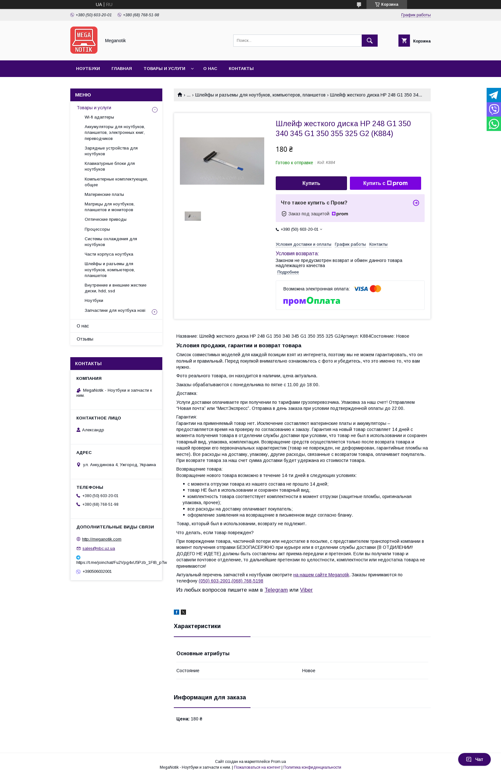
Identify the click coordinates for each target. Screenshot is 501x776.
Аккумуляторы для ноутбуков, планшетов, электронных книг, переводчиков (115, 132)
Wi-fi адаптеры (99, 117)
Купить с (385, 183)
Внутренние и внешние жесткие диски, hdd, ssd (115, 288)
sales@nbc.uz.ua (98, 548)
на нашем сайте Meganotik (321, 574)
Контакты (241, 68)
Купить (311, 183)
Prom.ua (278, 761)
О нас (210, 68)
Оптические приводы (106, 219)
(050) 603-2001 (214, 580)
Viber (306, 590)
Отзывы (85, 339)
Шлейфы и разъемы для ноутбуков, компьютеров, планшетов (260, 94)
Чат (474, 759)
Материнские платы (104, 194)
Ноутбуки (88, 68)
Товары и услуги (164, 68)
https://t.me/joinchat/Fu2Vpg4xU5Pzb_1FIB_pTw (116, 562)
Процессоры (97, 229)
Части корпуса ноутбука (109, 254)
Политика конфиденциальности (312, 767)
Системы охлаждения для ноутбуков (111, 241)
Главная (122, 68)
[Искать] (370, 41)
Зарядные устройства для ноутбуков (111, 151)
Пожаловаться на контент (257, 767)
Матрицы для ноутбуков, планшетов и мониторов (110, 207)
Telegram (276, 590)
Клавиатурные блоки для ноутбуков (110, 166)
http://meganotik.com (101, 539)
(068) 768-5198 (247, 580)
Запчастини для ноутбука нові (115, 310)
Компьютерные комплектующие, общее (116, 182)
